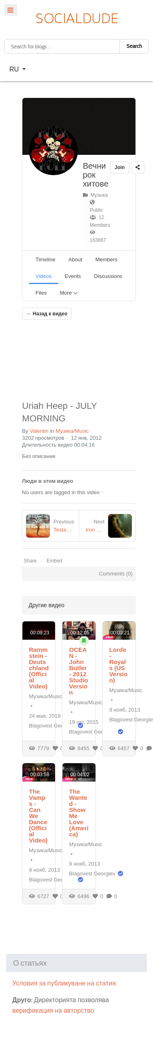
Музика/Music (72, 431)
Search (134, 46)
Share (30, 561)
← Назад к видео (47, 314)
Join (120, 167)
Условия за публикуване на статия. (64, 983)
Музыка (95, 195)
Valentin (39, 431)
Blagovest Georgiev (52, 726)
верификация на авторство (53, 1010)
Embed (54, 561)
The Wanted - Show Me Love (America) (79, 813)
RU (15, 69)
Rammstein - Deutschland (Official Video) (39, 668)
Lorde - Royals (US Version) (118, 665)
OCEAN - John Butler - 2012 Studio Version (78, 671)
